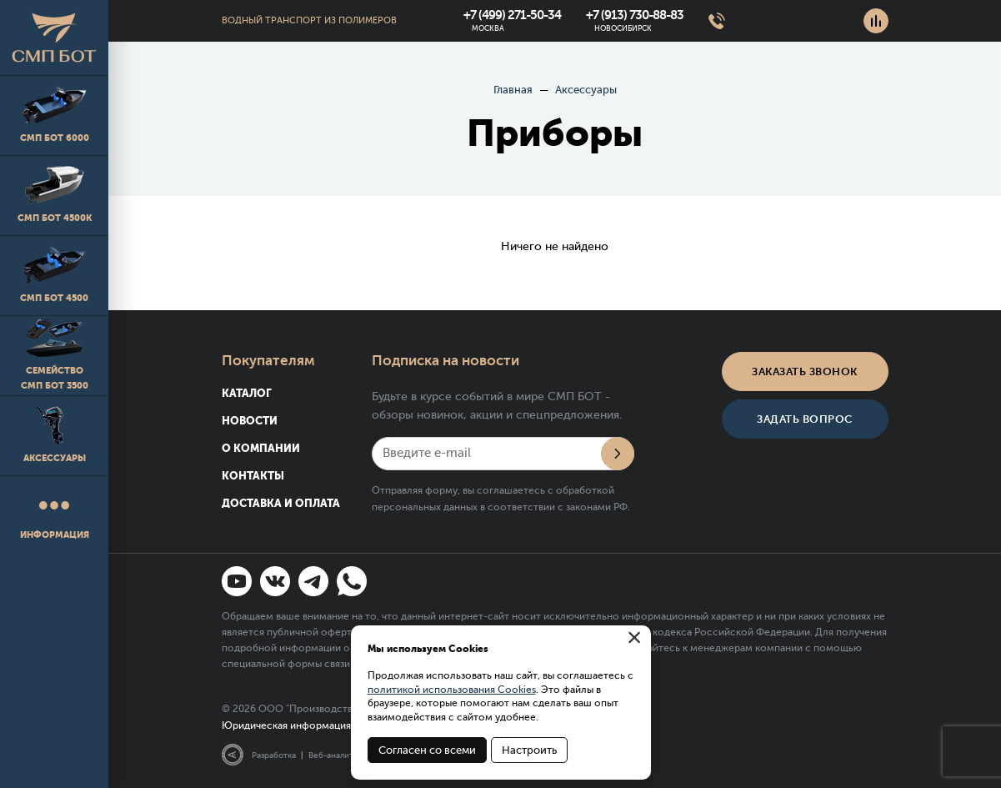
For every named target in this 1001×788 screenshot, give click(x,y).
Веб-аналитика (337, 755)
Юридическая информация (286, 725)
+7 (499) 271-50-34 (512, 15)
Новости (250, 420)
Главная (513, 89)
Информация (54, 514)
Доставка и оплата (281, 503)
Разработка (274, 755)
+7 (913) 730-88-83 (634, 15)
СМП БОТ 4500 (54, 275)
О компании (261, 448)
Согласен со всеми (427, 750)
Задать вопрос (805, 419)
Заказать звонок (805, 371)
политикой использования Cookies (452, 689)
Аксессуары (54, 435)
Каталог (247, 393)
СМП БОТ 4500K (55, 194)
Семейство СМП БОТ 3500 (54, 355)
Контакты (253, 475)
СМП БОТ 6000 (54, 114)
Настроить (529, 750)
